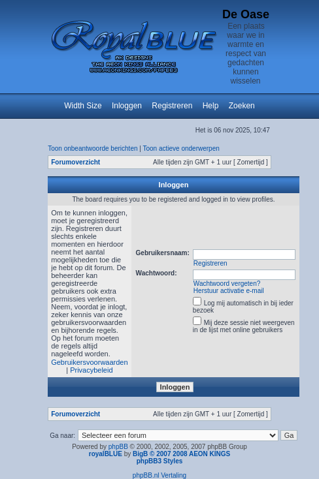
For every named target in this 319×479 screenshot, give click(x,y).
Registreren (172, 105)
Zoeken (242, 105)
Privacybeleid (91, 370)
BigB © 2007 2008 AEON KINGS (181, 453)
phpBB (118, 446)
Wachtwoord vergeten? (226, 283)
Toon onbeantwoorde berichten (92, 148)
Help (211, 105)
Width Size (82, 105)
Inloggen (127, 105)
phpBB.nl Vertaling (159, 475)
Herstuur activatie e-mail (228, 290)
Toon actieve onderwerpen (181, 148)
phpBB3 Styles (160, 461)
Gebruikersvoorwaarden (89, 362)
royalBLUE (105, 453)
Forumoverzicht (75, 162)
